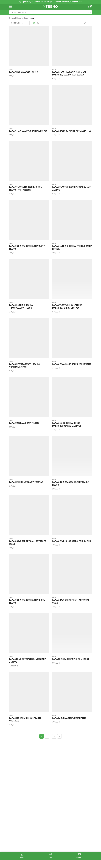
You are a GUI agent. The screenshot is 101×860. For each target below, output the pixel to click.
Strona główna (15, 18)
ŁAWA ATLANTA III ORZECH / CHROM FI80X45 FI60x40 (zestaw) (25, 188)
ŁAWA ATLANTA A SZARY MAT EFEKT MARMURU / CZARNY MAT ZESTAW (69, 73)
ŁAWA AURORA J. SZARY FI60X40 (24, 423)
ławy (11, 69)
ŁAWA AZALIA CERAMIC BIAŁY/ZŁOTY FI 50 (71, 131)
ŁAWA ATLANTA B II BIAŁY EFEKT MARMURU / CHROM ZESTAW (67, 306)
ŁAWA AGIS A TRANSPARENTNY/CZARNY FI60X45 (70, 483)
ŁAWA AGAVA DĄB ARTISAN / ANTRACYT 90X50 (70, 601)
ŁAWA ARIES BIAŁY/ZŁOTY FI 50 (23, 72)
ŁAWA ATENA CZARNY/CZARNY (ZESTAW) (28, 131)
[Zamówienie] (19, 23)
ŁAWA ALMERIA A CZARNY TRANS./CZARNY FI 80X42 (21, 306)
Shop (26, 18)
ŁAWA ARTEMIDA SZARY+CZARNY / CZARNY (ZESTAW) (25, 365)
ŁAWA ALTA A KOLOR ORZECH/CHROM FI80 (71, 364)
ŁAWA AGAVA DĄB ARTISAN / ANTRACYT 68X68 (27, 542)
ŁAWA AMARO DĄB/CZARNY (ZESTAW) (26, 482)
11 (54, 736)
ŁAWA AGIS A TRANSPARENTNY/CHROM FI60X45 (27, 601)
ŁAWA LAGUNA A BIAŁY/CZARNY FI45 (69, 718)
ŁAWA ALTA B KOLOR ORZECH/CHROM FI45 (71, 541)
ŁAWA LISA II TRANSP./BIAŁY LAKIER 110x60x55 (25, 719)
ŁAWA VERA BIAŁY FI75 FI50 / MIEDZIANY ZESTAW (27, 660)
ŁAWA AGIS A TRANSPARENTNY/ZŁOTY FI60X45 (27, 247)
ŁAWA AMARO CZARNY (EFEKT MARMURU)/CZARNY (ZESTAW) (66, 424)
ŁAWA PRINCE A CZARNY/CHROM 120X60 (70, 659)
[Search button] (90, 12)
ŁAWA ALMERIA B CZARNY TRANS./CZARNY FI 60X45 (72, 247)
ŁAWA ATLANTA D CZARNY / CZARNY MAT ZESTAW (71, 188)
